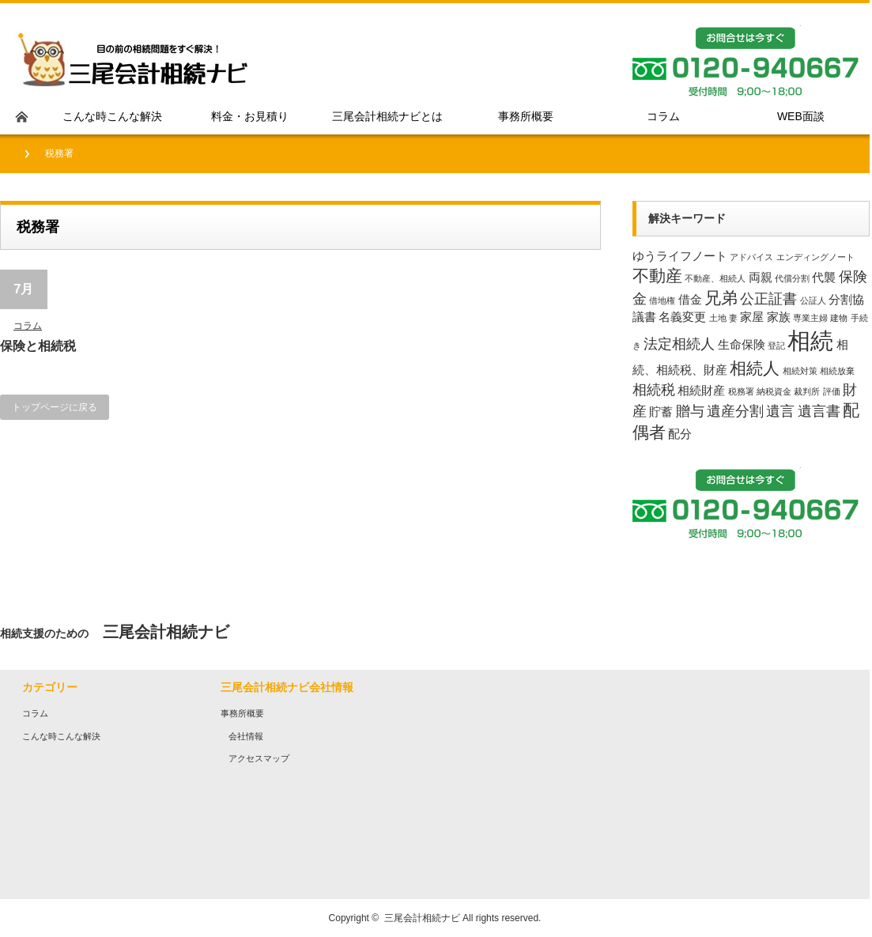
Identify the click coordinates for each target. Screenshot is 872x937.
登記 (776, 345)
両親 (760, 277)
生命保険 (741, 344)
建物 (838, 318)
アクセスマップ (258, 758)
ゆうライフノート (679, 256)
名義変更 (682, 316)
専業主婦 (810, 318)
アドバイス (751, 257)
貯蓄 (661, 411)
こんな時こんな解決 (61, 736)
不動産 (657, 275)
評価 (831, 391)
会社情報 (245, 736)
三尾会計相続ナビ (422, 918)
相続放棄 (837, 371)
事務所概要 (242, 713)
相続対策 (800, 371)
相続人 (755, 368)
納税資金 (774, 391)
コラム (27, 325)
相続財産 (701, 390)
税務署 (741, 391)
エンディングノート (815, 257)
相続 (810, 340)
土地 (718, 318)
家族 (779, 316)
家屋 (752, 316)
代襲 (824, 277)
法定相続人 (679, 343)
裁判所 (807, 391)
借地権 (662, 300)
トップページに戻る (54, 407)
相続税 (653, 389)
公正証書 (768, 298)
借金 (690, 299)
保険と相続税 (38, 346)
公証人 (813, 300)
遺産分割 (735, 410)
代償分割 (792, 278)
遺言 (780, 410)
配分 (680, 433)
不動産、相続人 (715, 278)
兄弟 (721, 298)
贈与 (690, 410)
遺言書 (819, 410)
